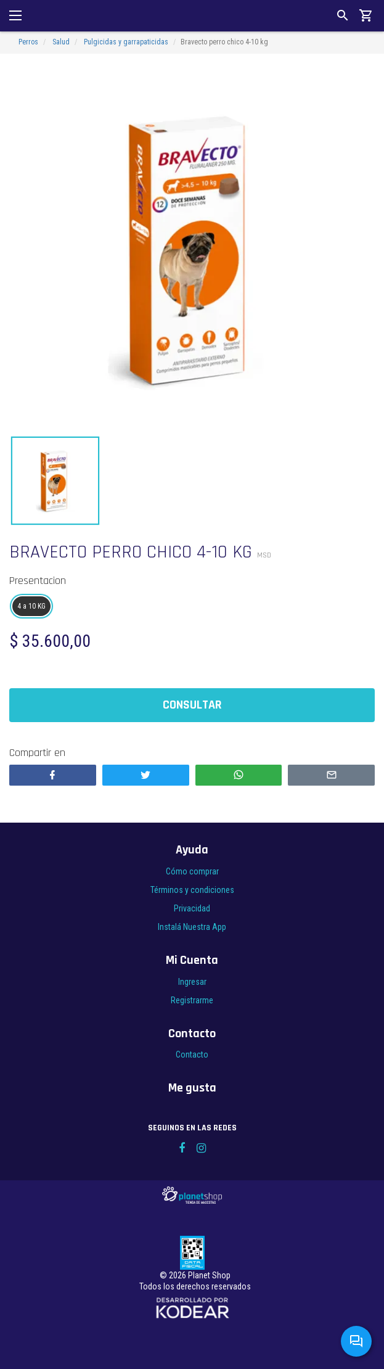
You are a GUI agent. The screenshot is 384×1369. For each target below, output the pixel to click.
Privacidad (192, 908)
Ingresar (192, 982)
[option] (192, 249)
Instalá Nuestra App (192, 927)
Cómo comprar (192, 871)
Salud (61, 42)
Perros (28, 42)
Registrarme (192, 1000)
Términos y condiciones (192, 890)
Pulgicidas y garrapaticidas (126, 42)
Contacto (192, 1054)
